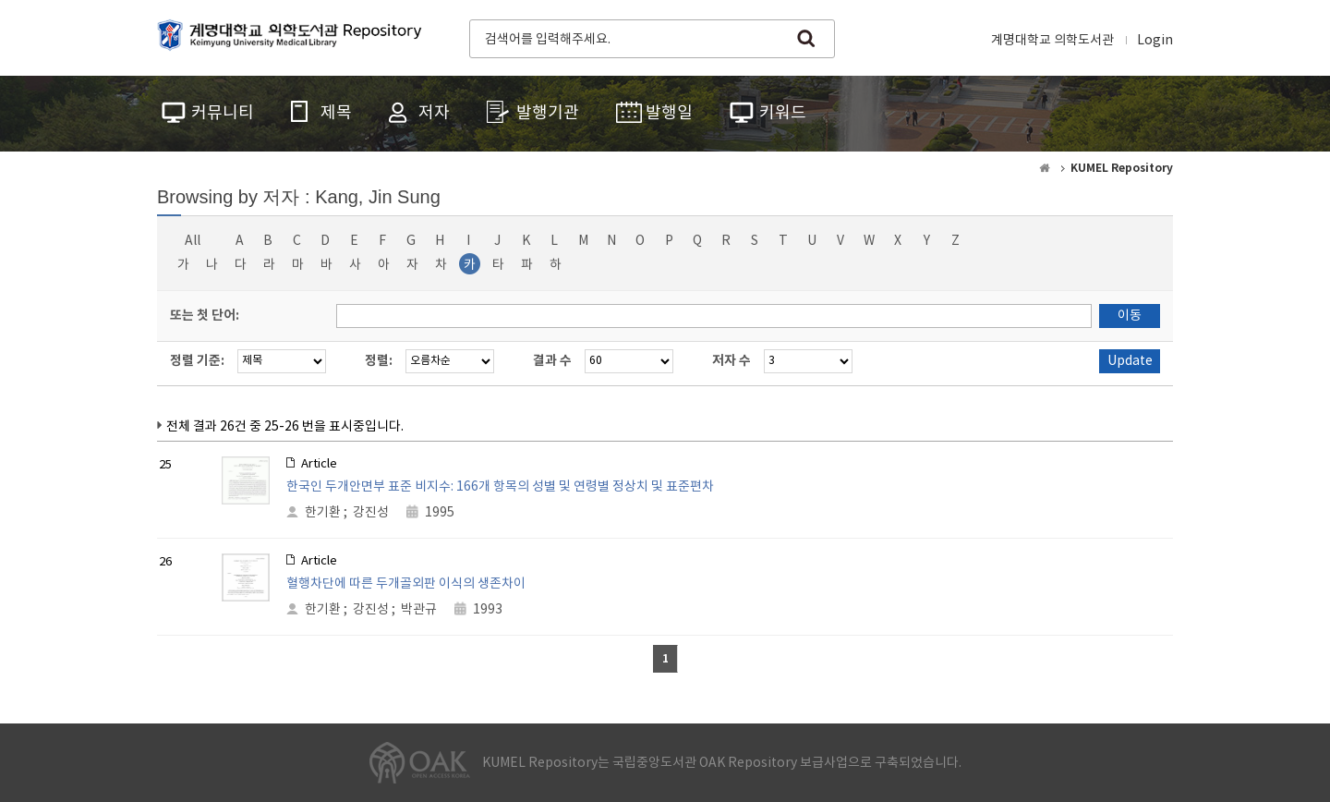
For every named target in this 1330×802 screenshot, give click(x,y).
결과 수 (552, 361)
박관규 (419, 609)
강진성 (371, 512)
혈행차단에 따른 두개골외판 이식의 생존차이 (406, 584)
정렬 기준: (197, 361)
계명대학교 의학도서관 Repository (293, 37)
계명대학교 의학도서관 (1052, 40)
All (192, 241)
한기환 (323, 512)
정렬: (379, 361)
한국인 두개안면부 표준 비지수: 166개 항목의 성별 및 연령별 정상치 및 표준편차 (500, 487)
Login (1155, 40)
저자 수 (731, 361)
